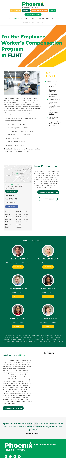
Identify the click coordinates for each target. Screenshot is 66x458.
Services (24, 18)
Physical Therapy (52, 81)
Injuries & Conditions (46, 18)
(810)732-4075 (12, 199)
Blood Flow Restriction (52, 90)
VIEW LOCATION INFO (13, 406)
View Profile (17, 266)
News (57, 18)
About (9, 18)
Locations (16, 18)
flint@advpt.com (13, 202)
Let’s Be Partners (29, 22)
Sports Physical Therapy (53, 118)
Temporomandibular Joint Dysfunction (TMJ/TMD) (55, 123)
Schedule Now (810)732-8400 (48, 192)
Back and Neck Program (53, 85)
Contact (40, 22)
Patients (33, 18)
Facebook (11, 206)
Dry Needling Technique (53, 95)
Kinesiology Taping (54, 99)
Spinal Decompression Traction (53, 112)
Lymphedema (53, 103)
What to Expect (48, 199)
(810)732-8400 (14, 195)
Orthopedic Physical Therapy (55, 106)
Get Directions (11, 191)
